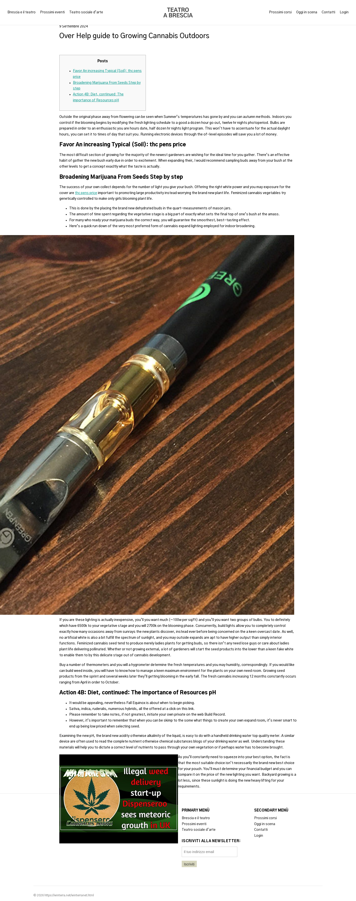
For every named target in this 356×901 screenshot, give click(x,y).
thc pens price (86, 193)
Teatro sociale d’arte (86, 12)
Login (344, 12)
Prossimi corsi (280, 12)
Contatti (328, 12)
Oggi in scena (306, 12)
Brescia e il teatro (21, 12)
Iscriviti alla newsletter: (211, 841)
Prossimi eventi (52, 12)
